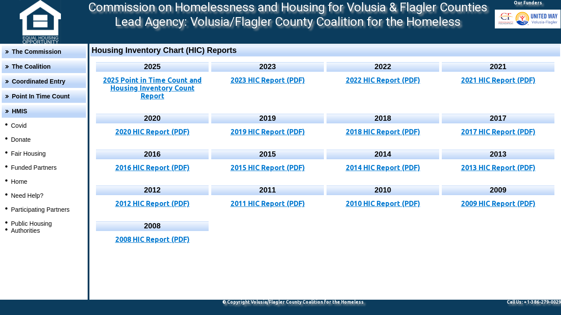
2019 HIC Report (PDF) (268, 132)
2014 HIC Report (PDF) (383, 168)
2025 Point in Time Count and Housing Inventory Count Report (152, 88)
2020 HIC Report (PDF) (152, 132)
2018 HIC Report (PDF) (383, 132)
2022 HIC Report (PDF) (383, 80)
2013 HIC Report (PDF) (498, 168)
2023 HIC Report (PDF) (268, 80)
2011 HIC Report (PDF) (268, 203)
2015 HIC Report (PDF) (268, 168)
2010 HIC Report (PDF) (383, 203)
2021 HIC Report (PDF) (498, 80)
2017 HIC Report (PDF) (498, 132)
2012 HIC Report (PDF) (152, 203)
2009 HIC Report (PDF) (498, 203)
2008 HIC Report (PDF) (152, 239)
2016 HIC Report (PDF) (152, 168)
